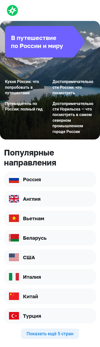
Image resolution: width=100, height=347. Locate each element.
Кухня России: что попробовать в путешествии (22, 87)
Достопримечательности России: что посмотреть (73, 87)
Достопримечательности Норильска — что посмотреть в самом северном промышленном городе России (73, 117)
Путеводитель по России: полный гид (24, 106)
